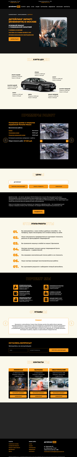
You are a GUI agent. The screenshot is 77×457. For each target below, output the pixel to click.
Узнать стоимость (38, 186)
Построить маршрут (18, 389)
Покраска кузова (14, 440)
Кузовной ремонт (14, 442)
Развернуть (38, 208)
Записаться (14, 39)
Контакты (64, 7)
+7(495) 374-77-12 (44, 2)
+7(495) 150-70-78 (14, 2)
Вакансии (57, 7)
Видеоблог (50, 7)
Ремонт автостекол (14, 443)
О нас (32, 7)
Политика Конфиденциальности (54, 447)
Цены (27, 7)
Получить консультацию (18, 186)
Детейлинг (12, 445)
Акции (36, 7)
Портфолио (43, 7)
